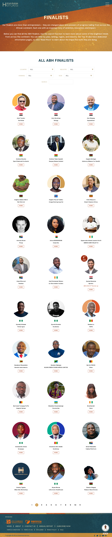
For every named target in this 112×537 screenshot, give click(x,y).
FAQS (61, 529)
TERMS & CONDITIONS (13, 529)
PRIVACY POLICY (52, 529)
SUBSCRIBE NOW (63, 526)
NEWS (9, 526)
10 (75, 505)
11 (80, 505)
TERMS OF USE (28, 529)
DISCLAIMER (39, 529)
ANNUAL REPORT (46, 526)
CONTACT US (30, 526)
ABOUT (18, 526)
